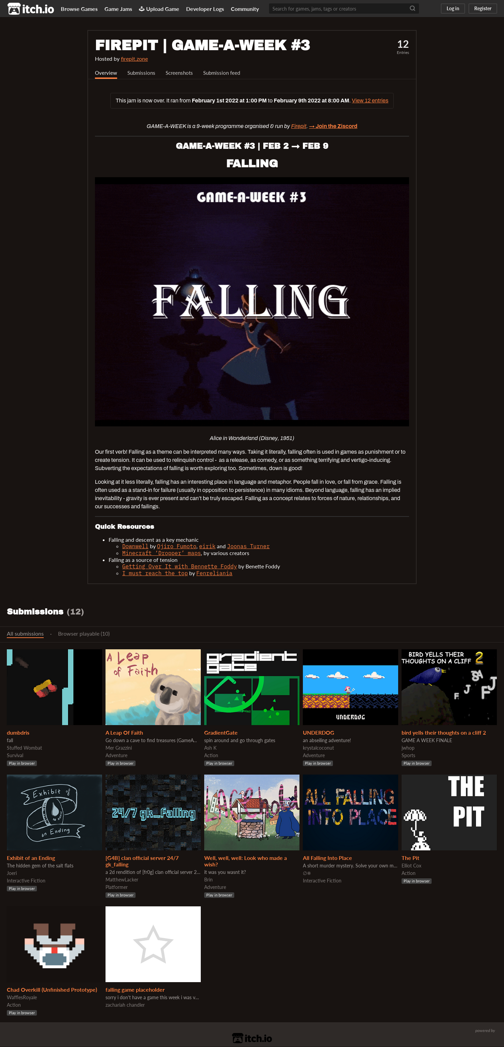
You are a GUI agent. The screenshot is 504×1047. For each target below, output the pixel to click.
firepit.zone (134, 58)
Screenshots (183, 73)
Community (245, 8)
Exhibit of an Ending (31, 858)
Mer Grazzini (119, 748)
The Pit (410, 858)
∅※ (307, 873)
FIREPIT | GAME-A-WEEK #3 (202, 45)
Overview (106, 73)
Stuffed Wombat (24, 748)
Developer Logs (205, 8)
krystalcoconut (318, 748)
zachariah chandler (125, 1005)
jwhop (408, 748)
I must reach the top (155, 573)
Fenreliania (214, 573)
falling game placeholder (135, 990)
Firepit (298, 126)
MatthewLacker (122, 880)
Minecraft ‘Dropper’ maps (161, 553)
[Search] (412, 8)
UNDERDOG (318, 733)
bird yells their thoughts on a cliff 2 (444, 733)
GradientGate (221, 733)
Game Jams (118, 8)
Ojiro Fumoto (176, 546)
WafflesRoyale (22, 998)
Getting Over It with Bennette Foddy (179, 566)
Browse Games (79, 8)
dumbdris (18, 733)
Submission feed (227, 73)
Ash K (210, 748)
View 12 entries (370, 101)
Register (482, 8)
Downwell (135, 546)
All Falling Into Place (327, 858)
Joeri (12, 873)
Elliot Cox (411, 866)
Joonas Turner (248, 546)
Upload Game (159, 8)
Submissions (143, 73)
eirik (207, 546)
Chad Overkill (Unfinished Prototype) (52, 990)
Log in (453, 8)
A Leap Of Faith (124, 733)
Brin (208, 880)
